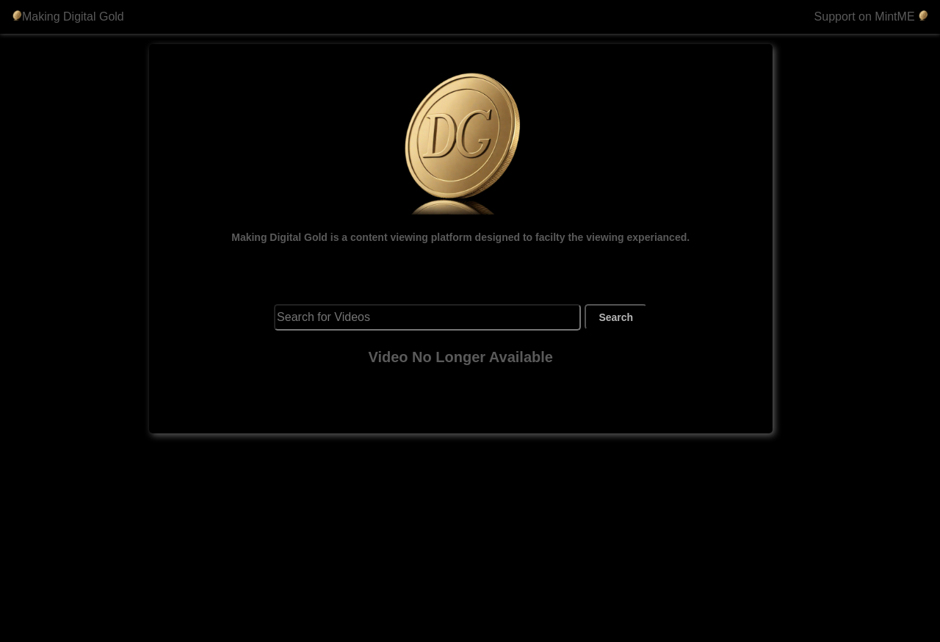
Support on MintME (871, 16)
